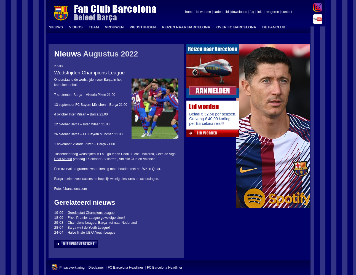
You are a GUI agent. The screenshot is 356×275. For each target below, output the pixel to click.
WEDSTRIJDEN (143, 27)
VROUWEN (114, 27)
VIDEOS (76, 27)
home (189, 12)
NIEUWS (56, 27)
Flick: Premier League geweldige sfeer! (96, 218)
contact (287, 12)
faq (252, 12)
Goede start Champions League (91, 213)
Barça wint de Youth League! (89, 228)
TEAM (94, 27)
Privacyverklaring (72, 267)
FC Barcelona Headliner (125, 267)
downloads (239, 12)
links (260, 12)
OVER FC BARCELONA (236, 27)
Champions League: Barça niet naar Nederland (102, 223)
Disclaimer (96, 267)
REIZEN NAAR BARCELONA (186, 27)
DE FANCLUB (273, 27)
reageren (272, 12)
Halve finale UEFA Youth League (91, 232)
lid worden (203, 12)
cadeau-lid (221, 12)
